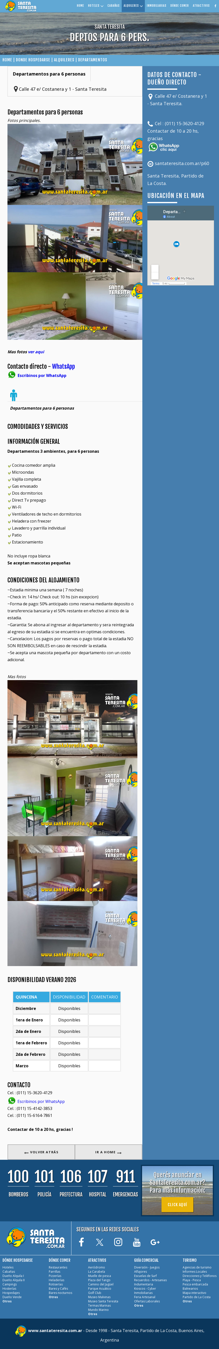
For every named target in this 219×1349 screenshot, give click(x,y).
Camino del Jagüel (100, 1284)
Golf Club (94, 1293)
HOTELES (96, 5)
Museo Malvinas (99, 1297)
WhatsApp (63, 366)
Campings (9, 1284)
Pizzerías (55, 1276)
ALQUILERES (133, 5)
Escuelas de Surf (145, 1276)
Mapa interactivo (194, 1293)
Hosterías (9, 1288)
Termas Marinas (99, 1305)
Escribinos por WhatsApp (36, 1101)
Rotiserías (56, 1284)
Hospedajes (11, 1293)
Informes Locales (195, 1271)
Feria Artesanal (144, 1297)
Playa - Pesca (192, 1280)
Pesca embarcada (195, 1284)
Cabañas (8, 1271)
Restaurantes (58, 1267)
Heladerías (56, 1280)
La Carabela (96, 1271)
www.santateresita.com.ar (55, 1330)
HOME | (9, 59)
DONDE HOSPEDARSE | (35, 59)
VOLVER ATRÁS (41, 1152)
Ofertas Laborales (147, 1301)
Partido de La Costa (197, 1297)
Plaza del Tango (99, 1280)
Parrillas (54, 1271)
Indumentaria (143, 1284)
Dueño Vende (12, 1297)
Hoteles (7, 1267)
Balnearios (190, 1288)
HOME (80, 5)
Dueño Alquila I (13, 1276)
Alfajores (140, 1271)
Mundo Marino (98, 1310)
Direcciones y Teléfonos (200, 1276)
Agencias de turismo (197, 1267)
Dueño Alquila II (13, 1280)
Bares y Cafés (58, 1288)
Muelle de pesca (99, 1276)
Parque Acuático (99, 1288)
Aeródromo (96, 1267)
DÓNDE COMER (179, 5)
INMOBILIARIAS (156, 5)
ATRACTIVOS (201, 5)
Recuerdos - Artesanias (150, 1280)
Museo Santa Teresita (103, 1301)
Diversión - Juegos (147, 1267)
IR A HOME (108, 1152)
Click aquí (177, 1204)
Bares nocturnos (60, 1293)
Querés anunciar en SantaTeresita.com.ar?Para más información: (177, 1182)
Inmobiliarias (143, 1293)
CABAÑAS (114, 5)
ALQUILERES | (65, 59)
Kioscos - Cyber (145, 1288)
